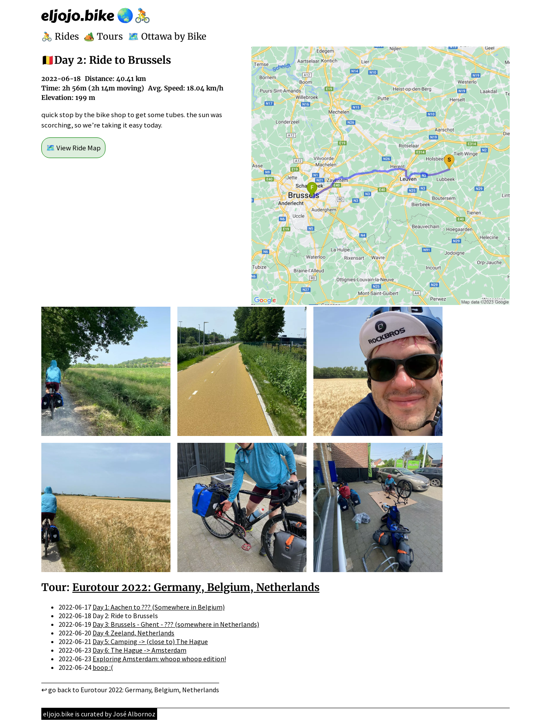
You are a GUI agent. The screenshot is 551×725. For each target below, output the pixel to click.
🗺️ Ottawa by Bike (167, 36)
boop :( (103, 667)
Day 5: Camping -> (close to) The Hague (150, 641)
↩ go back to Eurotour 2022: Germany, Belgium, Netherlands (130, 689)
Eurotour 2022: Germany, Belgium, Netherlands (195, 587)
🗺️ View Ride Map (73, 147)
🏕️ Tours (103, 36)
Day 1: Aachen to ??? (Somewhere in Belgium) (159, 607)
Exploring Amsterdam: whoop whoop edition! (159, 658)
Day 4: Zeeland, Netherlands (133, 633)
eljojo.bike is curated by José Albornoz (99, 713)
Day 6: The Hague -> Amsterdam (139, 650)
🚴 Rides (60, 36)
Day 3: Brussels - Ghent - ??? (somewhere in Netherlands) (176, 624)
